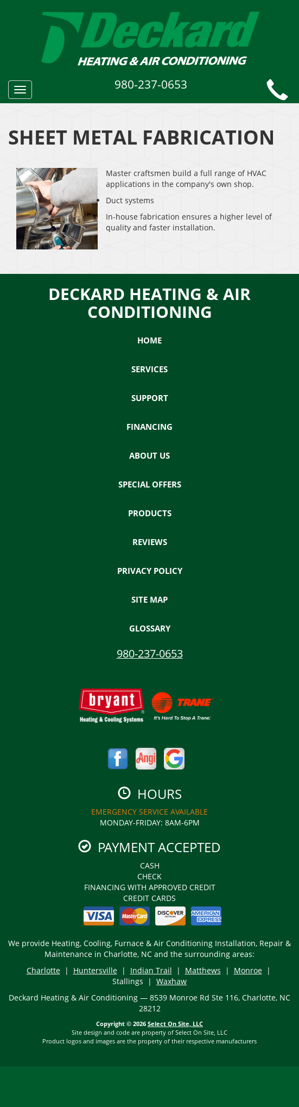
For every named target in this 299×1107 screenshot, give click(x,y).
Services (149, 369)
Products (149, 513)
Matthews (203, 970)
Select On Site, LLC (175, 1024)
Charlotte (43, 970)
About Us (149, 455)
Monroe (248, 970)
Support (149, 397)
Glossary (149, 628)
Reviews (149, 541)
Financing (149, 426)
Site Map (149, 599)
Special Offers (149, 484)
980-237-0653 (150, 653)
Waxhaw (171, 981)
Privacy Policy (149, 570)
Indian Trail (151, 970)
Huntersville (95, 970)
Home (149, 340)
